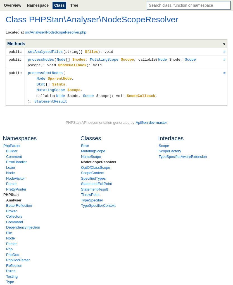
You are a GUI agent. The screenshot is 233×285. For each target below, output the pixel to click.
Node (10, 170)
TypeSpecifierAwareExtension (183, 154)
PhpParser (11, 143)
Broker (11, 208)
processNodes (41, 58)
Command (14, 219)
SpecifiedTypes (93, 176)
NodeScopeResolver (98, 159)
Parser (11, 181)
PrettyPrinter (16, 187)
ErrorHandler (16, 159)
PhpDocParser (18, 257)
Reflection (14, 263)
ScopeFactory (170, 148)
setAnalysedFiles (45, 51)
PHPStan (11, 192)
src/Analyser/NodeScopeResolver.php (55, 32)
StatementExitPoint (96, 181)
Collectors (14, 214)
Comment (14, 154)
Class (59, 5)
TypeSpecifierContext (98, 203)
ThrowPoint (90, 192)
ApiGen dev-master (151, 120)
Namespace (38, 5)
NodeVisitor (15, 176)
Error (85, 143)
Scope (164, 143)
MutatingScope (93, 148)
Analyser (14, 198)
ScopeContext (92, 170)
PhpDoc (12, 252)
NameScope (91, 154)
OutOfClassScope (95, 165)
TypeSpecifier (92, 198)
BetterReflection (19, 203)
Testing (12, 274)
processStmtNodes (45, 71)
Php (9, 246)
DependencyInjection (23, 225)
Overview (12, 5)
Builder (11, 148)
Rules (10, 268)
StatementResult (94, 187)
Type (10, 279)
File (9, 230)
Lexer (10, 165)
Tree (74, 5)
